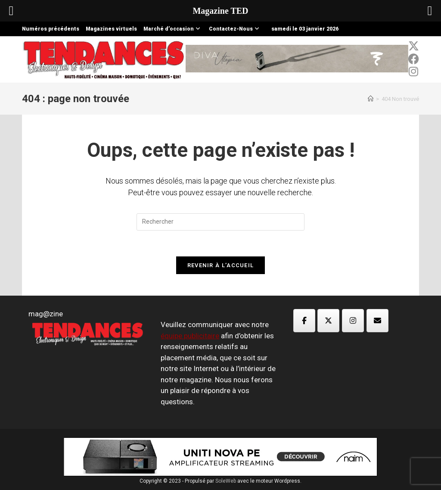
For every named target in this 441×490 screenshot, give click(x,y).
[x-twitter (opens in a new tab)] (413, 46)
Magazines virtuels (111, 29)
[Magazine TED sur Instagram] (353, 320)
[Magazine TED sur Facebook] (304, 320)
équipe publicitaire (190, 335)
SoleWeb (225, 481)
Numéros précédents (50, 29)
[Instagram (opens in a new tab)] (413, 71)
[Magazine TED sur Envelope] (377, 320)
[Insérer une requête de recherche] (220, 222)
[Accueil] (370, 99)
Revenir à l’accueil (220, 265)
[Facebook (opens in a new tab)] (413, 59)
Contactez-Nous (235, 29)
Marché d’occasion (172, 29)
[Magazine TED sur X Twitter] (328, 320)
